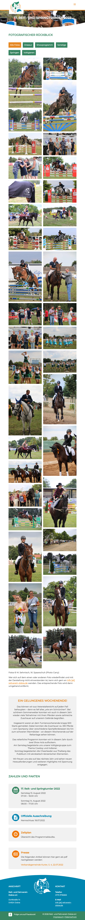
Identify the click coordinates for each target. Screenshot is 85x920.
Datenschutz (70, 917)
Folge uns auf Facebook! (25, 914)
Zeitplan (26, 832)
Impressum (58, 917)
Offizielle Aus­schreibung (36, 816)
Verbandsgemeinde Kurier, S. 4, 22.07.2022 (42, 865)
